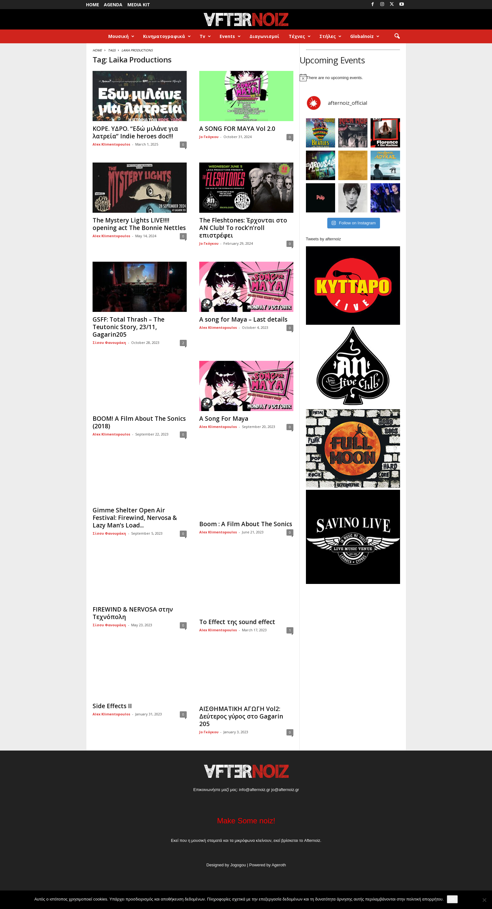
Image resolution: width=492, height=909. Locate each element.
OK (452, 899)
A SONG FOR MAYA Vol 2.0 (237, 129)
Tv (205, 36)
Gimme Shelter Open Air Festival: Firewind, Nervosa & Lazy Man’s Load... (135, 517)
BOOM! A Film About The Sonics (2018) (139, 422)
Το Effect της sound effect (237, 622)
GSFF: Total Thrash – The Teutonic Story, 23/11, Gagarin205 (128, 327)
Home (92, 5)
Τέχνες (300, 36)
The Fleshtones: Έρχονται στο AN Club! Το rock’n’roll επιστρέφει (243, 227)
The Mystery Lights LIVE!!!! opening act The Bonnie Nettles (139, 224)
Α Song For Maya (223, 418)
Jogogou (238, 865)
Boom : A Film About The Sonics (245, 524)
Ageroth (279, 865)
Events (230, 36)
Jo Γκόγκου (208, 136)
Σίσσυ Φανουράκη (109, 342)
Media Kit (138, 5)
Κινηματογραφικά (167, 36)
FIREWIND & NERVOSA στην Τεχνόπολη (133, 613)
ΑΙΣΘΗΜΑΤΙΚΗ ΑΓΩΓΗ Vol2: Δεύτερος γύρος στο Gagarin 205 (241, 716)
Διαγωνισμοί (264, 36)
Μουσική (121, 36)
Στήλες (330, 36)
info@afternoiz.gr (254, 789)
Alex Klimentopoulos (111, 144)
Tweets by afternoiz (323, 239)
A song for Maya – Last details (243, 319)
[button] (397, 36)
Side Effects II (112, 706)
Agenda (113, 5)
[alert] (353, 77)
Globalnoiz (364, 36)
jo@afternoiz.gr (285, 789)
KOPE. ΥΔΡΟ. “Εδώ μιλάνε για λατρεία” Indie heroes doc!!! (135, 132)
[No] (484, 900)
